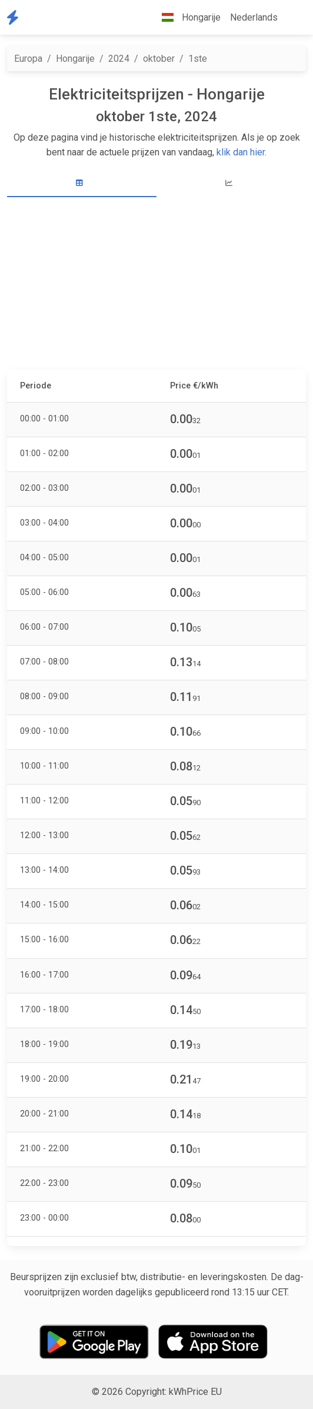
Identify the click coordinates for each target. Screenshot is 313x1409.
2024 (118, 58)
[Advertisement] (156, 284)
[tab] (81, 183)
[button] (292, 17)
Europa (28, 58)
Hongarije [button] (186, 17)
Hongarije (75, 58)
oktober (159, 58)
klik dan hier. (242, 152)
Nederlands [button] (254, 17)
